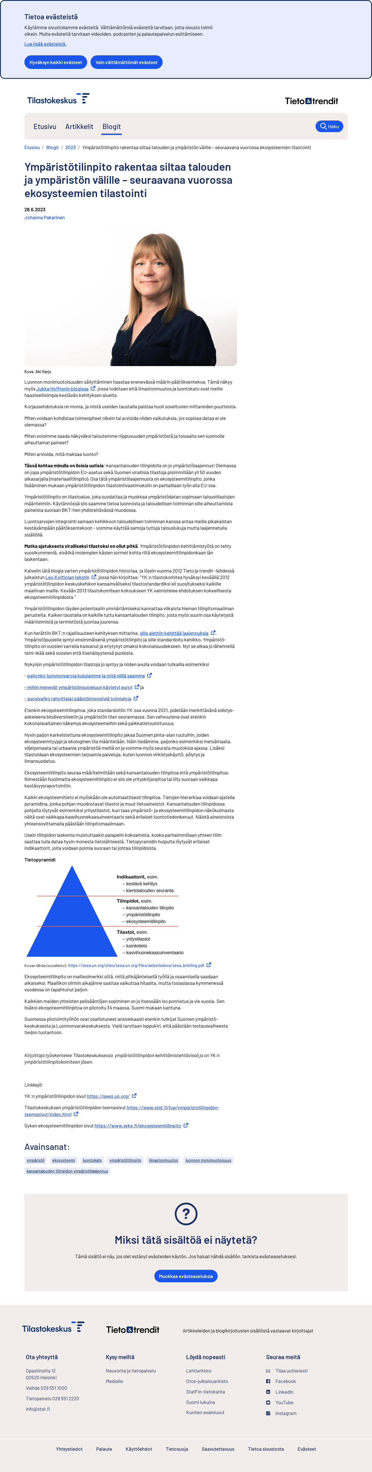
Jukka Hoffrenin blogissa (65, 388)
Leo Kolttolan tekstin (70, 577)
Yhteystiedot (69, 1449)
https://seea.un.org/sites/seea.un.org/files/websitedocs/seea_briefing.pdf (139, 965)
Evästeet (307, 1449)
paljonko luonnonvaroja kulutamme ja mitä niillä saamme (89, 675)
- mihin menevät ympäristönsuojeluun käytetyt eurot (81, 687)
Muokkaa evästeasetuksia (186, 1276)
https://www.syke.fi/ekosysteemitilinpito (141, 1125)
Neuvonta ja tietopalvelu (131, 1370)
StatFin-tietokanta (220, 1391)
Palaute (104, 1449)
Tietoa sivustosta (266, 1449)
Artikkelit (79, 126)
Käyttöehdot (139, 1449)
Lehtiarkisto (213, 1370)
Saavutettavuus (218, 1449)
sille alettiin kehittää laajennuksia (177, 633)
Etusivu (44, 126)
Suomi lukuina (200, 1402)
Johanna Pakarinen (44, 217)
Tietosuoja (177, 1449)
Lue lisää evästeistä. (45, 44)
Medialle (114, 1381)
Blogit (111, 126)
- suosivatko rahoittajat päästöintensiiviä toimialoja (81, 698)
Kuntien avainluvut (205, 1412)
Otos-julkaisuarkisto (221, 1381)
